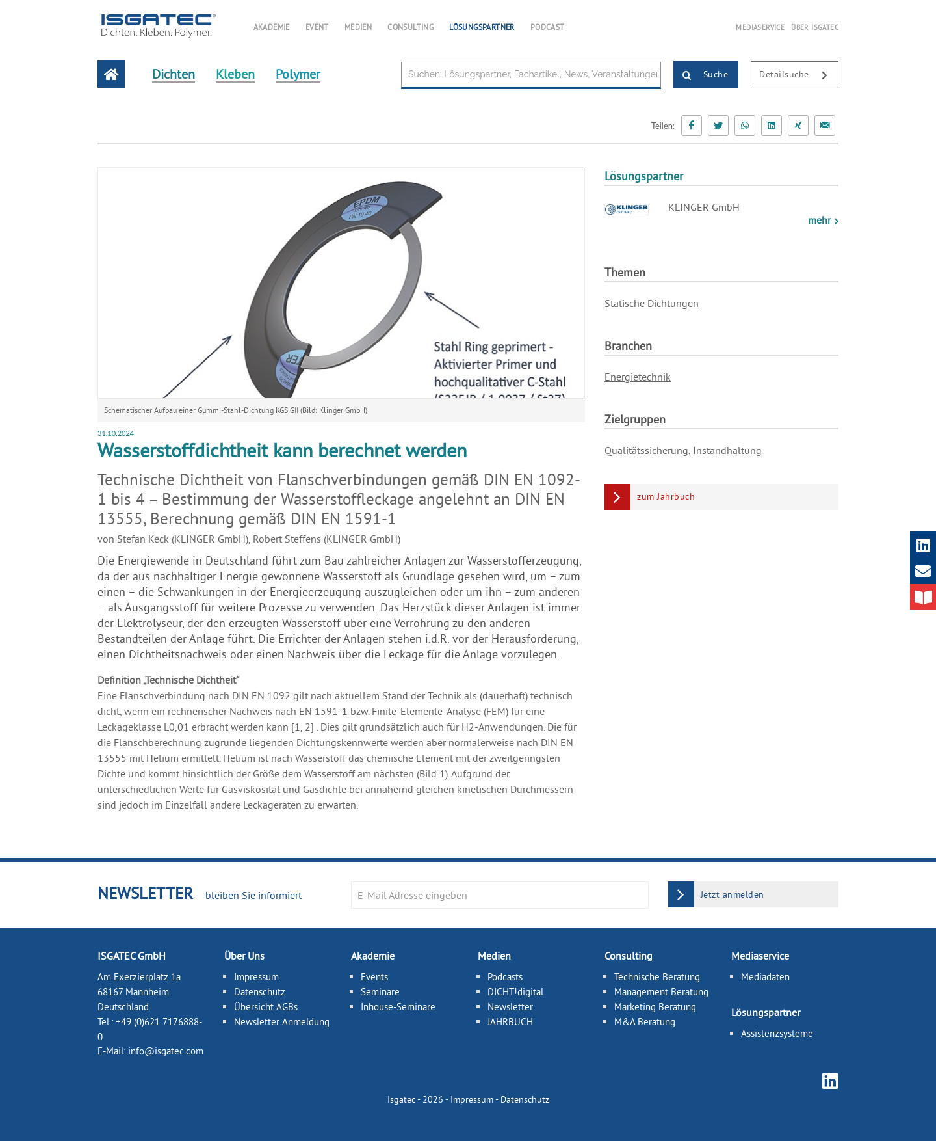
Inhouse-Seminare (398, 1006)
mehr (820, 219)
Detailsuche (798, 75)
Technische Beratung (657, 977)
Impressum (256, 977)
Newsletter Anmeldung (282, 1021)
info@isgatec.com (165, 1051)
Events (374, 977)
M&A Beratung (644, 1021)
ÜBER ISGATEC (814, 27)
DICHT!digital (515, 992)
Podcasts (505, 977)
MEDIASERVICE (760, 27)
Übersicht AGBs (266, 1006)
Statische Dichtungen (651, 303)
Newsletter (510, 1006)
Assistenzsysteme (777, 1033)
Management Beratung (661, 992)
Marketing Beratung (655, 1006)
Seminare (380, 992)
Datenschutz (259, 992)
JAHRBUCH (510, 1021)
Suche (701, 75)
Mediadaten (765, 977)
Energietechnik (637, 376)
